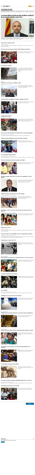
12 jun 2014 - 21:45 (10, 259)
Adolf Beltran (9, 349)
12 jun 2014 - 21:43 (11, 275)
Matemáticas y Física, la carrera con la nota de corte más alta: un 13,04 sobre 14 (16, 211)
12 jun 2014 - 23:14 (12, 67)
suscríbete (30, 6)
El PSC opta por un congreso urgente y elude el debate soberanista (15, 49)
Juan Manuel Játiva (3, 235)
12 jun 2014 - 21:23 (10, 365)
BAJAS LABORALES (32, 11)
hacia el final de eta (4, 329)
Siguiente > (30, 403)
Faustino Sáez (3, 118)
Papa (23, 11)
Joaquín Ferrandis (3, 349)
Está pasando (3, 11)
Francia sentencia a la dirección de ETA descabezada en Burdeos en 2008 (17, 330)
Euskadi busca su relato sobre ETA (8, 240)
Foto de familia (4, 290)
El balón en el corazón (6, 227)
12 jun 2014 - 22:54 (8, 118)
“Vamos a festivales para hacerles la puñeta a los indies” (13, 160)
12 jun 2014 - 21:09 (10, 387)
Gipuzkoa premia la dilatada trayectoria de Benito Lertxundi (14, 138)
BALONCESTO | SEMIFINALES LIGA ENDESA (6, 115)
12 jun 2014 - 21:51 (4, 229)
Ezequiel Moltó (3, 275)
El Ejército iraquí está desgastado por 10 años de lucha (12, 193)
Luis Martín (2, 67)
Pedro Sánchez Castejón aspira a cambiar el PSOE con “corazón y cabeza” (17, 257)
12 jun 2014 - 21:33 (8, 297)
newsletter (3, 438)
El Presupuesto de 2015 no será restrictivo (10, 385)
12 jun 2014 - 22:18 (11, 134)
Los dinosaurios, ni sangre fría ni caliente (10, 364)
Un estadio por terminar (6, 65)
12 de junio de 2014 (6, 9)
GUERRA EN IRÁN (8, 11)
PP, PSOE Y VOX (27, 11)
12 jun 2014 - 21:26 (17, 349)
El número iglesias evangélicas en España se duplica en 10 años (14, 99)
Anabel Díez (2, 259)
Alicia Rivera (3, 365)
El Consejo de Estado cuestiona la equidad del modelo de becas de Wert (16, 380)
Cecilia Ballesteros (4, 195)
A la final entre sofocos (6, 116)
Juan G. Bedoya (3, 84)
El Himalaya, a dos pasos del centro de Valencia (11, 295)
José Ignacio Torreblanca (4, 156)
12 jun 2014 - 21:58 (12, 195)
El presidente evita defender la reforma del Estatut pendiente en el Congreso (15, 347)
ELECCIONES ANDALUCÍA (19, 11)
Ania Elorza (2, 314)
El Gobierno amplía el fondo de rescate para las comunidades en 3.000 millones (16, 177)
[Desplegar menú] (2, 6)
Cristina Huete (3, 134)
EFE (1, 297)
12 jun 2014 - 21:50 (12, 235)
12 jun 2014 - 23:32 (4, 44)
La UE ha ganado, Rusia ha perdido (8, 154)
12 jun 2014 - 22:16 (12, 156)
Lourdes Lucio (3, 387)
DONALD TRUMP (13, 11)
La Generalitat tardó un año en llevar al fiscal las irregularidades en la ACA (17, 16)
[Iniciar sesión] (33, 6)
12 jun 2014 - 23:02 (8, 84)
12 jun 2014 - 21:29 (10, 314)
